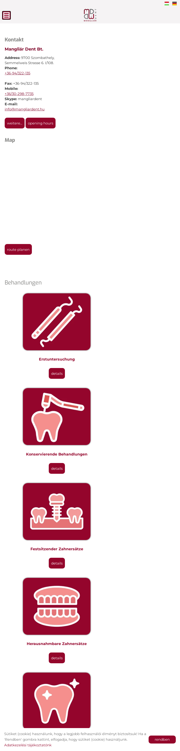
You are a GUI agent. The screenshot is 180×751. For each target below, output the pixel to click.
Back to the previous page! (38, 691)
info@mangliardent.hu (25, 109)
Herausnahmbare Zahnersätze (133, 418)
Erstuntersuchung (47, 341)
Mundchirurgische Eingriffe (133, 495)
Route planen (18, 249)
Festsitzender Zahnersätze (47, 418)
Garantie (132, 649)
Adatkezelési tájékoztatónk (28, 745)
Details (47, 356)
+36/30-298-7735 (19, 93)
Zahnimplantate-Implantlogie (47, 572)
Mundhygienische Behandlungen (132, 572)
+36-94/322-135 (17, 73)
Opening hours (40, 123)
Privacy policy (104, 722)
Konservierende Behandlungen (132, 341)
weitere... (14, 123)
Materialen (47, 649)
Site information (73, 722)
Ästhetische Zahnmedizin (47, 495)
